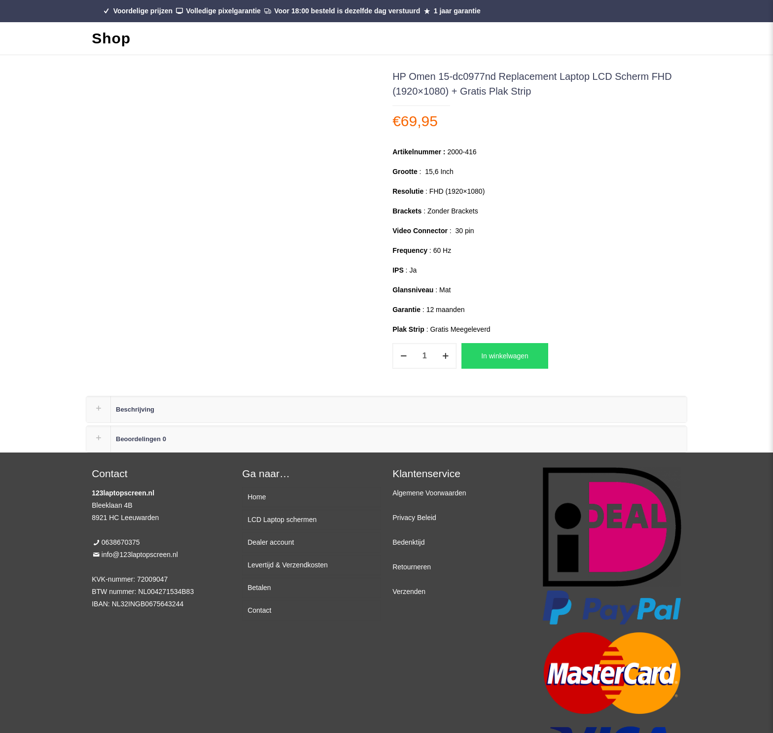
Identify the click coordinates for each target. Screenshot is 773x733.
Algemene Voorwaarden (429, 493)
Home (256, 497)
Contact (259, 610)
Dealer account (270, 542)
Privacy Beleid (414, 518)
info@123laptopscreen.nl (140, 554)
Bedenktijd (408, 542)
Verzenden (408, 591)
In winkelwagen (504, 356)
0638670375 (121, 542)
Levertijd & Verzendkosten (287, 565)
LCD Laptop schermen (281, 520)
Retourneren (411, 567)
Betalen (259, 588)
